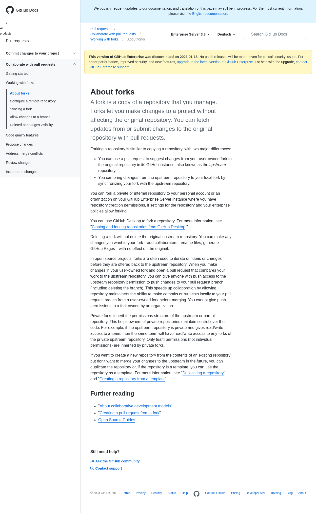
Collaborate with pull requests (115, 34)
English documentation (209, 14)
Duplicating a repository (203, 373)
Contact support (106, 468)
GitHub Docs (27, 10)
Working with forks (106, 39)
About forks (19, 93)
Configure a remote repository (33, 101)
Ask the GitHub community (115, 461)
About (302, 493)
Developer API (255, 493)
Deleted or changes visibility (31, 125)
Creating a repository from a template (132, 379)
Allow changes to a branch (30, 117)
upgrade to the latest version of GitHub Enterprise (215, 62)
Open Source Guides (116, 420)
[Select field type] (190, 34)
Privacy (140, 493)
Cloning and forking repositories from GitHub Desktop (138, 227)
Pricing (235, 493)
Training (275, 493)
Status (172, 493)
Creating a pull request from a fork (129, 413)
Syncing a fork (21, 109)
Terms (126, 493)
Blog (290, 493)
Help (185, 493)
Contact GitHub (215, 493)
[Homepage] (196, 494)
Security (156, 493)
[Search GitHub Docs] (274, 34)
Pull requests (17, 41)
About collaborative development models (135, 406)
